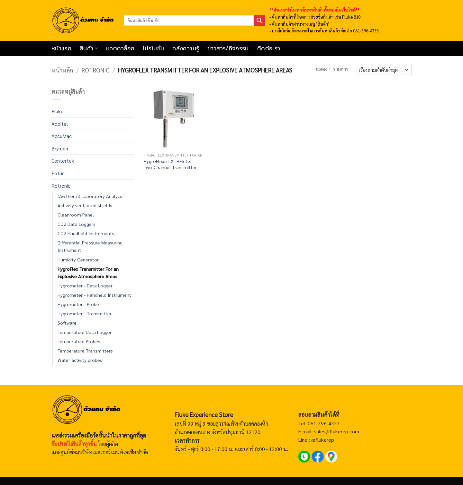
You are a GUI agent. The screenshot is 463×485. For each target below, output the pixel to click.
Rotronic (95, 70)
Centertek (62, 160)
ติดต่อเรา (268, 48)
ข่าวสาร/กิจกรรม (228, 48)
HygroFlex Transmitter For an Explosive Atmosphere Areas (88, 272)
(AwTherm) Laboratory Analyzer (91, 196)
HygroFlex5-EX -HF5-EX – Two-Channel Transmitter (170, 164)
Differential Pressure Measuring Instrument (90, 246)
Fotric (58, 173)
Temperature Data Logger (85, 332)
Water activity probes (80, 360)
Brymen (59, 148)
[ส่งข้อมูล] (259, 20)
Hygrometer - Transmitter (85, 313)
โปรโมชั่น (153, 48)
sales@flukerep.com (336, 431)
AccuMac (61, 135)
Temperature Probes (79, 341)
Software (67, 323)
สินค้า (89, 48)
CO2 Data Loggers (76, 224)
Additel (59, 123)
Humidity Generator (78, 259)
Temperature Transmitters (85, 350)
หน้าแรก (61, 48)
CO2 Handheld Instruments (86, 233)
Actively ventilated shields (85, 205)
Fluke (57, 111)
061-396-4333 (323, 423)
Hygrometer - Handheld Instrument (94, 295)
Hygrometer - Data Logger (85, 285)
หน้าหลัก (62, 70)
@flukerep (322, 439)
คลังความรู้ (185, 48)
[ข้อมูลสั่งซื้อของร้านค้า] (383, 70)
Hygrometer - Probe (78, 304)
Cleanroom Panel (76, 214)
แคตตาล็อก (120, 48)
